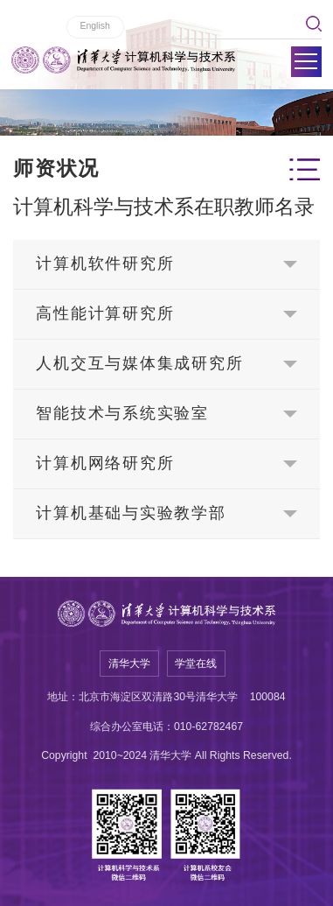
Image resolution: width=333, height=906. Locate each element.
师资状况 (56, 168)
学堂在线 (196, 663)
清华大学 (129, 663)
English (94, 25)
